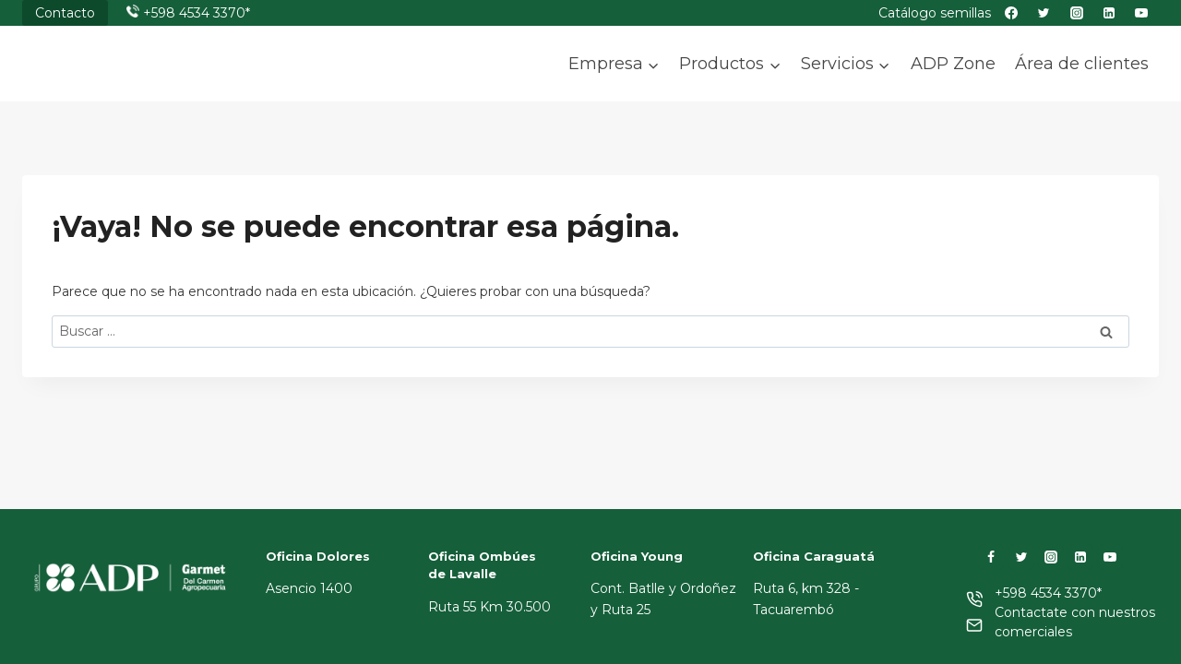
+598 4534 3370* (196, 13)
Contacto (65, 13)
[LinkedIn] (1080, 557)
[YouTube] (1110, 557)
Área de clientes (1082, 63)
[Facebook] (991, 557)
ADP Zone (953, 63)
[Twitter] (1021, 557)
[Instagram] (1051, 557)
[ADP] (114, 80)
